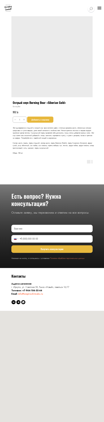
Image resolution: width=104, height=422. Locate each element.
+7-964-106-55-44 (32, 290)
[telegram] (18, 302)
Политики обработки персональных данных (67, 258)
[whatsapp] (23, 302)
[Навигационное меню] (99, 8)
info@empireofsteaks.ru (30, 293)
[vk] (14, 302)
